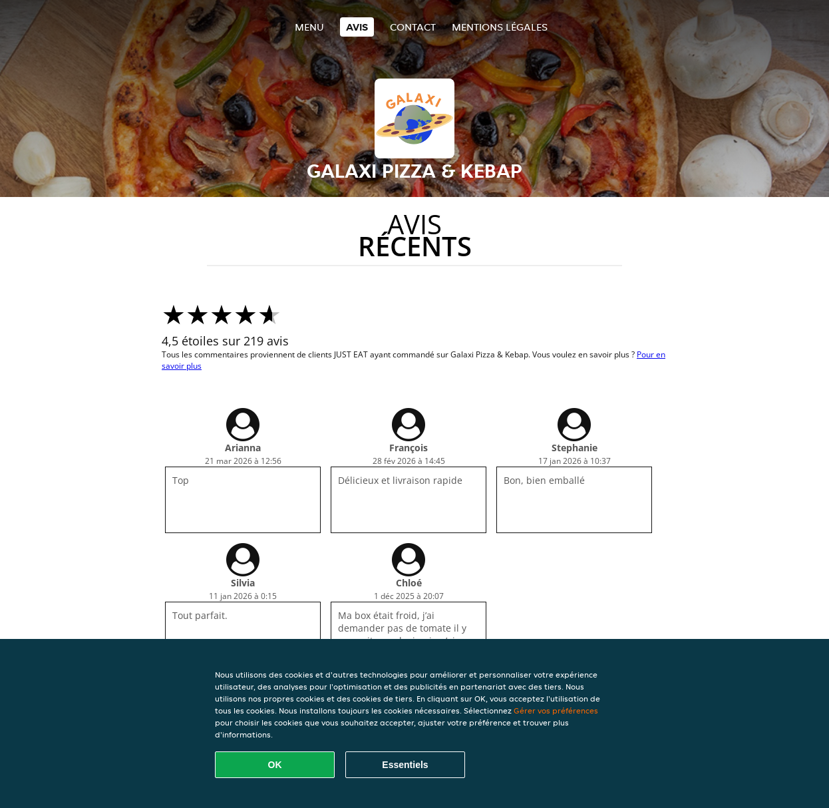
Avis (357, 27)
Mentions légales (500, 27)
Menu (309, 27)
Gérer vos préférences (556, 710)
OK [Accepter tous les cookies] (275, 764)
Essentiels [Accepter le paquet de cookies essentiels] (405, 764)
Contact (413, 27)
